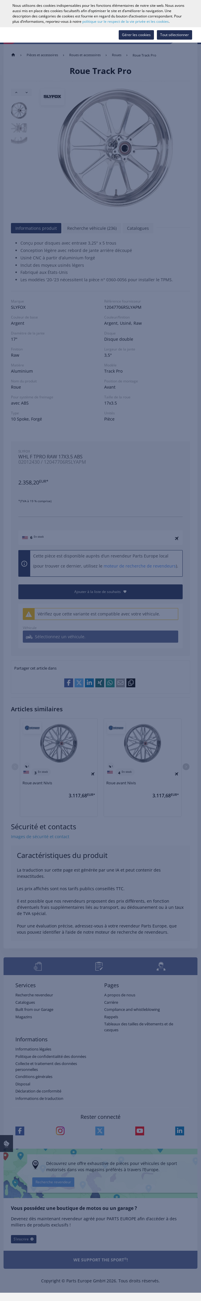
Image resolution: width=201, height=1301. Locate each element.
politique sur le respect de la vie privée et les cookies (125, 21)
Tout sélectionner (174, 34)
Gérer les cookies (136, 34)
